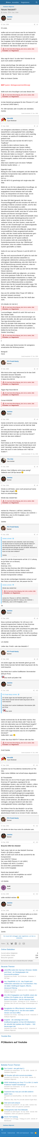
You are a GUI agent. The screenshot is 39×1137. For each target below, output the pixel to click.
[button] (2, 1130)
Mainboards (7, 1120)
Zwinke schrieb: (7, 538)
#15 (37, 910)
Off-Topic (7, 978)
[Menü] (2, 2)
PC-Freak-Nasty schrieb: (9, 694)
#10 (37, 690)
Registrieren (15, 51)
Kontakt (3, 1133)
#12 (37, 826)
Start (31, 1133)
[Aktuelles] (32, 2)
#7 (37, 534)
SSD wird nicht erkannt (12, 1103)
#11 (37, 765)
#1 (37, 24)
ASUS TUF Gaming (11, 1117)
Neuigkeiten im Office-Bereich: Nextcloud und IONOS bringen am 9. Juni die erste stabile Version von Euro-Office (20, 1010)
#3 (37, 369)
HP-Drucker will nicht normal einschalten (18, 1075)
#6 (37, 485)
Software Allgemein (10, 992)
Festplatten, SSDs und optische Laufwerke (17, 1106)
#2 (37, 126)
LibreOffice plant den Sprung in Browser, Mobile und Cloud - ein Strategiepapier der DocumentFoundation (20, 972)
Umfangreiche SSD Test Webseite (16, 1110)
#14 (37, 894)
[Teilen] (34, 24)
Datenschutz (11, 1133)
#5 (37, 466)
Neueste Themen (8, 967)
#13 (37, 842)
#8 (37, 618)
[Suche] (37, 2)
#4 (37, 419)
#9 (37, 659)
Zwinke (5, 12)
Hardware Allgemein (10, 1072)
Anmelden (5, 51)
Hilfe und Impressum (23, 1133)
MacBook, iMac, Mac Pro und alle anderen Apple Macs (20, 1099)
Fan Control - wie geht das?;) (14, 1068)
